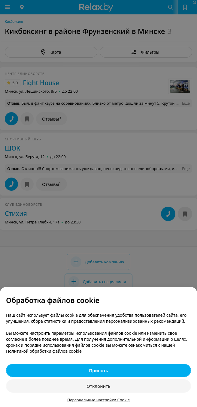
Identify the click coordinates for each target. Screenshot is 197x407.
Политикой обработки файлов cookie (44, 351)
